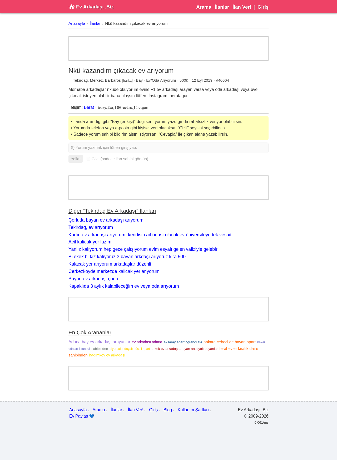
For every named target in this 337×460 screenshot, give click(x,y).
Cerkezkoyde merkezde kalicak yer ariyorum (114, 271)
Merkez (96, 80)
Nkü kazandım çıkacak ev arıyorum (136, 23)
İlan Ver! (241, 7)
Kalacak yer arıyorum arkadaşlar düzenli (109, 264)
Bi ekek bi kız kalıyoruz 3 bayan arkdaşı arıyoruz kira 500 (127, 256)
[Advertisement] (168, 48)
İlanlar (222, 7)
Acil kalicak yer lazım (89, 241)
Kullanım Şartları (193, 410)
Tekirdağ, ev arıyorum (90, 227)
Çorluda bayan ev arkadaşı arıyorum (105, 220)
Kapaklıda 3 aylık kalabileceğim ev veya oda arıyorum (123, 286)
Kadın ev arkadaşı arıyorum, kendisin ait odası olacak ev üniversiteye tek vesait (149, 234)
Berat (89, 107)
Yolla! (76, 158)
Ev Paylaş (81, 416)
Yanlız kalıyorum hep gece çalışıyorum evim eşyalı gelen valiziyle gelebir (142, 249)
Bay (139, 80)
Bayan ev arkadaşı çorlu (93, 278)
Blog (167, 410)
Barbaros (113, 80)
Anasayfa (76, 23)
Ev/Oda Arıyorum (161, 80)
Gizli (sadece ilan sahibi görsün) (117, 158)
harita (127, 80)
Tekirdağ (80, 80)
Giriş (263, 7)
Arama (203, 7)
